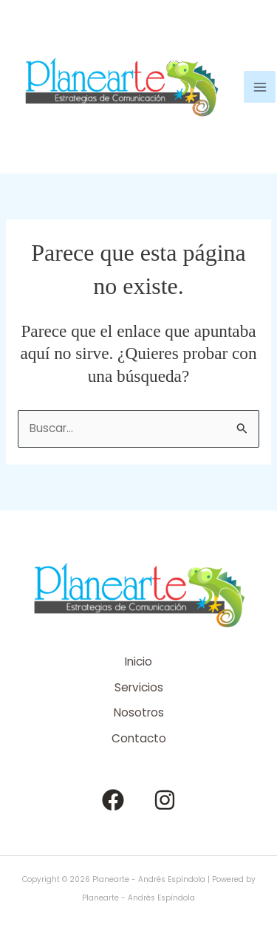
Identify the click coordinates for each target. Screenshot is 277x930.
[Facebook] (113, 800)
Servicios (138, 687)
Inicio (138, 661)
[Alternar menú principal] (260, 87)
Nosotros (139, 712)
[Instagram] (165, 800)
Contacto (139, 738)
